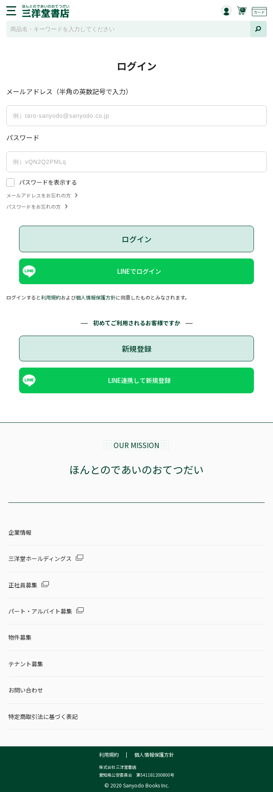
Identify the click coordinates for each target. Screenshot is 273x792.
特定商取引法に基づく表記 (43, 716)
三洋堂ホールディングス (40, 558)
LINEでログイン (139, 271)
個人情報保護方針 (96, 297)
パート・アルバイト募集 (40, 611)
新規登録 (137, 348)
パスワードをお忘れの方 (37, 206)
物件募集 (19, 637)
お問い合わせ (25, 690)
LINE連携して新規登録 (139, 380)
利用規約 (51, 297)
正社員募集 (22, 585)
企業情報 (19, 532)
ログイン (137, 239)
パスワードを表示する (48, 182)
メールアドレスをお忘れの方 (41, 195)
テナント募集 (25, 664)
